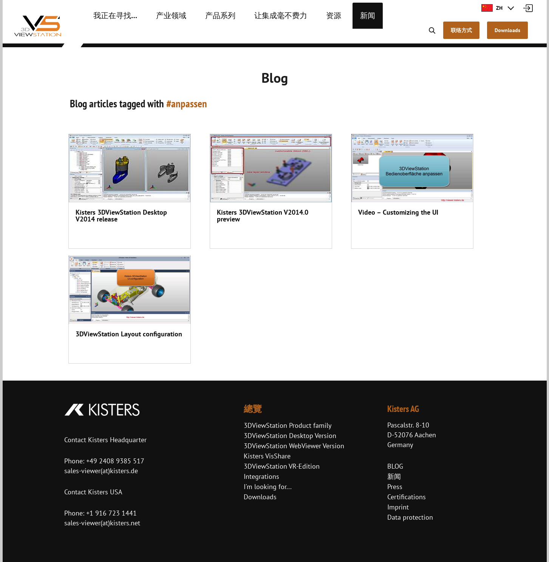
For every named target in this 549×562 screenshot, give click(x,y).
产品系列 (202, 34)
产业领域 (159, 34)
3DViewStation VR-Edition (282, 466)
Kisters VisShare (267, 456)
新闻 (332, 34)
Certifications (406, 496)
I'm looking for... (268, 486)
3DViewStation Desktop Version (290, 435)
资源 (301, 34)
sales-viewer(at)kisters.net (102, 523)
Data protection (410, 517)
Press (394, 486)
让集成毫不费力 (255, 34)
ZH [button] (492, 8)
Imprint (398, 507)
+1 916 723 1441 (111, 513)
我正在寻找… (110, 34)
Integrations (261, 476)
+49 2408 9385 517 (114, 461)
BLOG (395, 466)
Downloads (260, 496)
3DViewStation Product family (287, 425)
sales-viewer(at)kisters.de (101, 470)
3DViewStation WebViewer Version (294, 445)
